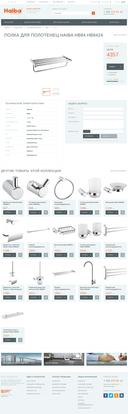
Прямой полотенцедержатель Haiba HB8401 (37, 247)
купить (8, 212)
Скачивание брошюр (85, 384)
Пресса (80, 397)
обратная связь (109, 14)
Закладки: (106, 2)
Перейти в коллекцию (117, 170)
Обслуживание (83, 393)
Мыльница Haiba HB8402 (115, 202)
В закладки (112, 74)
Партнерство (82, 390)
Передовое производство (36, 384)
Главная (7, 27)
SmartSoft (5, 396)
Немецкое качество (33, 393)
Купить (112, 67)
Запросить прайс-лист (86, 387)
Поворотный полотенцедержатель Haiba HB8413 (113, 289)
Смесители (8, 22)
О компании (30, 2)
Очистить (107, 136)
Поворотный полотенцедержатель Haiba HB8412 (113, 247)
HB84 (47, 27)
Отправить (89, 136)
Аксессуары (114, 22)
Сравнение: (94, 2)
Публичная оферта (84, 408)
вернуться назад (119, 35)
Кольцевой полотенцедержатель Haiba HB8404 (62, 204)
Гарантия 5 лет (32, 390)
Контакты (81, 400)
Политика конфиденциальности (85, 404)
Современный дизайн (34, 387)
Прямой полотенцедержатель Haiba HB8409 (62, 289)
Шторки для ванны (89, 22)
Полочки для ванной (34, 27)
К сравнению (112, 72)
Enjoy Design (31, 381)
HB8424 (55, 27)
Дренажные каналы (61, 22)
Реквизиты (81, 381)
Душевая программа (32, 22)
